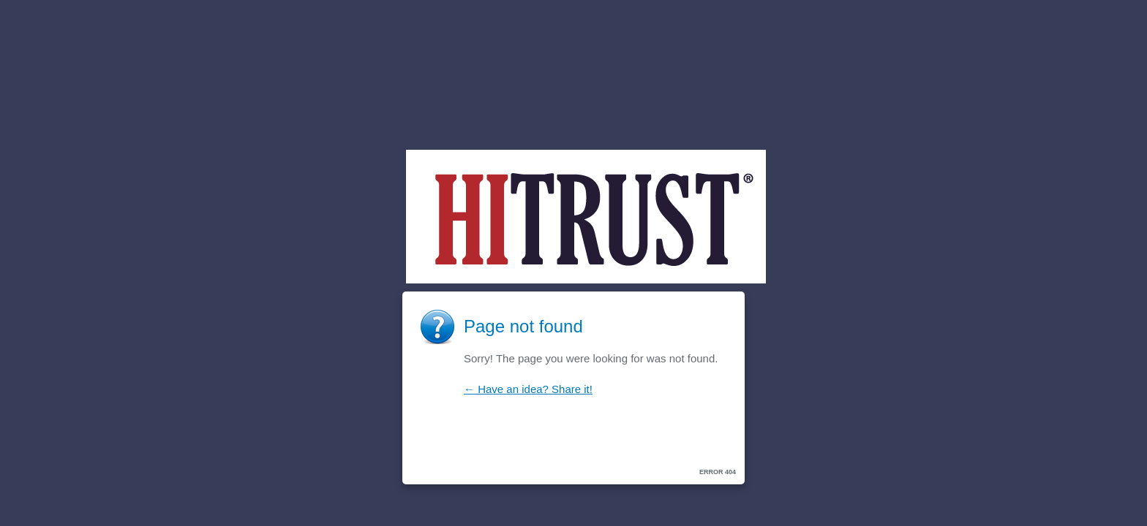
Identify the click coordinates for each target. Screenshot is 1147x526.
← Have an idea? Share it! (528, 389)
